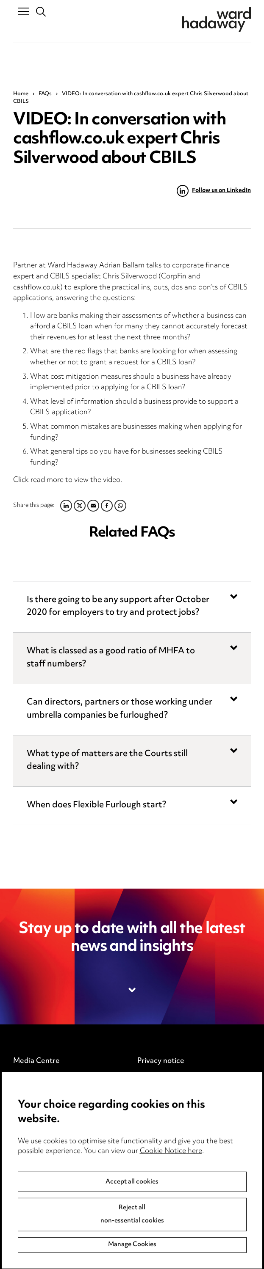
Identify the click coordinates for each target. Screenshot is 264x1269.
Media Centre (36, 1061)
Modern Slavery (164, 1131)
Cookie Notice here (171, 1213)
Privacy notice (160, 1061)
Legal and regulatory (171, 1114)
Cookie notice (160, 1078)
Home (20, 93)
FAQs (45, 93)
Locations (29, 1096)
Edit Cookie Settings (171, 1096)
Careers (26, 1114)
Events (24, 1131)
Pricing (24, 1078)
